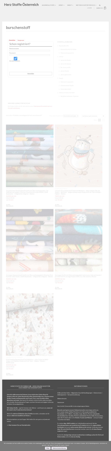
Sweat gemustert (66, 90)
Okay (47, 448)
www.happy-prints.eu (91, 410)
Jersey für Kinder (66, 61)
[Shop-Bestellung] (93, 115)
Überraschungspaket (67, 83)
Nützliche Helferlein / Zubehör (70, 97)
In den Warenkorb (8, 205)
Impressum (60, 402)
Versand (11, 200)
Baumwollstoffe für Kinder (68, 50)
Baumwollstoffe (64, 47)
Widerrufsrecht (62, 398)
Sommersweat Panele (67, 86)
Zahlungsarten (61, 395)
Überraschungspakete (67, 54)
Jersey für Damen (66, 65)
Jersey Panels (65, 72)
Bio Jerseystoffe (65, 68)
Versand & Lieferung (74, 395)
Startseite (9, 115)
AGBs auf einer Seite (63, 393)
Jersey (61, 57)
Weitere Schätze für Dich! (67, 94)
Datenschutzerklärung (59, 448)
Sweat (61, 79)
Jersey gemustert (66, 75)
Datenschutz (97, 393)
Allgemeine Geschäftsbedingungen (81, 393)
